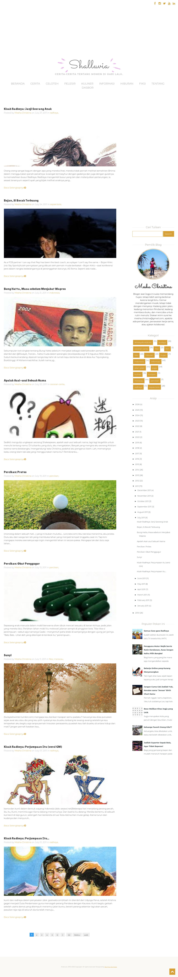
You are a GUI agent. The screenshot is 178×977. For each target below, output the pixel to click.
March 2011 (142, 595)
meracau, (59, 659)
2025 (137, 410)
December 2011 (144, 490)
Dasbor (87, 87)
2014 (137, 470)
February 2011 (143, 600)
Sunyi (8, 655)
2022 (137, 426)
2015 (137, 464)
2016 (137, 459)
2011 (137, 486)
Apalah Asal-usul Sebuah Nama (25, 380)
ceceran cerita (141, 349)
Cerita (35, 83)
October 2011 (143, 501)
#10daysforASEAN (142, 342)
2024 (137, 415)
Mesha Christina (23, 112)
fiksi (157, 349)
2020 (137, 437)
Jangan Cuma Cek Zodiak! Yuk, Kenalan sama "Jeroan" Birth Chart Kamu (158, 690)
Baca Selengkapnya (15, 187)
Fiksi (142, 83)
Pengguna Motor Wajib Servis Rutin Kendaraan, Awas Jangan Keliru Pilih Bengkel (158, 650)
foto (136, 355)
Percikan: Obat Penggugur (22, 563)
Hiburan (126, 83)
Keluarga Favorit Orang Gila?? (158, 727)
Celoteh (52, 83)
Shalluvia (89, 66)
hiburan (149, 355)
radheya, (54, 112)
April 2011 (141, 589)
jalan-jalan (139, 368)
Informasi (107, 83)
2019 (137, 442)
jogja (154, 368)
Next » (77, 934)
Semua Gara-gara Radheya (156, 631)
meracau (138, 381)
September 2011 (144, 506)
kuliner (137, 374)
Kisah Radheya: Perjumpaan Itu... (26, 838)
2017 (137, 453)
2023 (137, 421)
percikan (155, 381)
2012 (137, 481)
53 (69, 934)
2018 (137, 448)
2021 (137, 432)
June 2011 (141, 578)
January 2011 (142, 606)
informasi (155, 361)
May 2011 (141, 584)
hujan (163, 355)
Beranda (18, 83)
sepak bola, (56, 204)
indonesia (139, 361)
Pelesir (70, 83)
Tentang (158, 83)
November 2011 (144, 496)
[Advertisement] (10, 40)
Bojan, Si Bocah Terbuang (21, 200)
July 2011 (141, 517)
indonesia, (55, 292)
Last (86, 934)
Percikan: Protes (15, 472)
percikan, (54, 476)
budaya (162, 342)
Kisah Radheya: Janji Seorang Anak (28, 109)
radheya (138, 387)
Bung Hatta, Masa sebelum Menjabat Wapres (35, 289)
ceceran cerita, (57, 384)
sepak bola (154, 387)
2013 (137, 475)
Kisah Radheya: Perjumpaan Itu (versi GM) (33, 746)
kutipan (152, 374)
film (167, 349)
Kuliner (87, 83)
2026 (137, 404)
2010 (137, 613)
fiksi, (51, 659)
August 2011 (142, 512)
